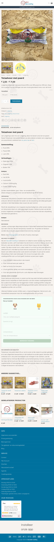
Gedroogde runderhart (31, 418)
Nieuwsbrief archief (7, 467)
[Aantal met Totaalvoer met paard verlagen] (2, 101)
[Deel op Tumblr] (21, 120)
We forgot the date (6, 420)
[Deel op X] (9, 120)
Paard (14, 113)
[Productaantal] (5, 101)
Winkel (8, 75)
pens (25, 140)
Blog (2, 448)
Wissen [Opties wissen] (51, 90)
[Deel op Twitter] (12, 120)
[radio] (5, 95)
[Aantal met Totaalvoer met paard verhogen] (8, 101)
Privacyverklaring (6, 438)
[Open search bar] (49, 3)
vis (22, 140)
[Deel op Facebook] (6, 120)
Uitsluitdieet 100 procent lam (19, 418)
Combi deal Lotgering (44, 391)
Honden (14, 75)
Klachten (4, 464)
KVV (20, 75)
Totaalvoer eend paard (6, 391)
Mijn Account (5, 461)
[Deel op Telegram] (24, 120)
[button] (2, 3)
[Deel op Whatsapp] (2, 120)
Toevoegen (16, 101)
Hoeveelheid (4, 91)
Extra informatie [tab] (15, 127)
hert (33, 140)
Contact (3, 457)
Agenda (3, 471)
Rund (17, 113)
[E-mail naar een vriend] (15, 120)
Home (3, 75)
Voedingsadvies (6, 474)
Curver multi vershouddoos (45, 420)
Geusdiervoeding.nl (12, 241)
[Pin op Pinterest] (18, 120)
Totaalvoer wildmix (20, 390)
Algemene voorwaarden (9, 435)
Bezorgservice (5, 442)
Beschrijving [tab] (5, 127)
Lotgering (25, 75)
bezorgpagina (13, 235)
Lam (5, 113)
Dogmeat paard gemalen (32, 391)
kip (28, 140)
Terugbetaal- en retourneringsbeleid (12, 445)
